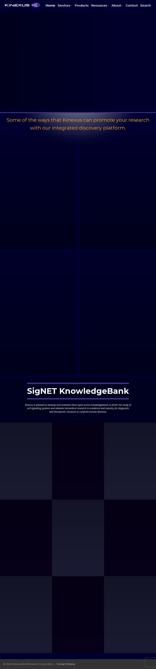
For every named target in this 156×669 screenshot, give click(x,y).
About (116, 5)
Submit (132, 69)
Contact (132, 5)
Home (50, 5)
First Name (122, 57)
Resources (99, 5)
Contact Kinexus (66, 664)
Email (120, 46)
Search (145, 5)
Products (82, 5)
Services (64, 5)
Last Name (140, 57)
